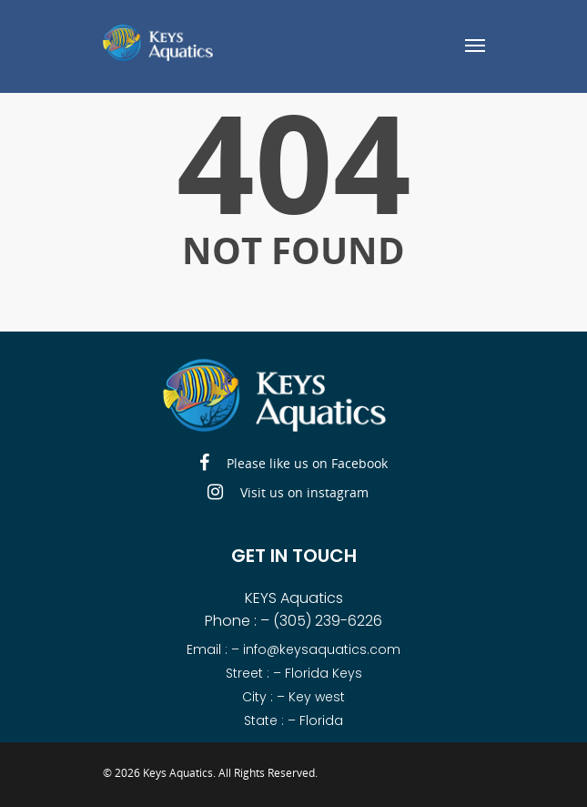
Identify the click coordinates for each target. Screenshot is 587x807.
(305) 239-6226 (327, 620)
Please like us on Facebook (293, 463)
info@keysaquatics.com (321, 649)
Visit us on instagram (288, 492)
